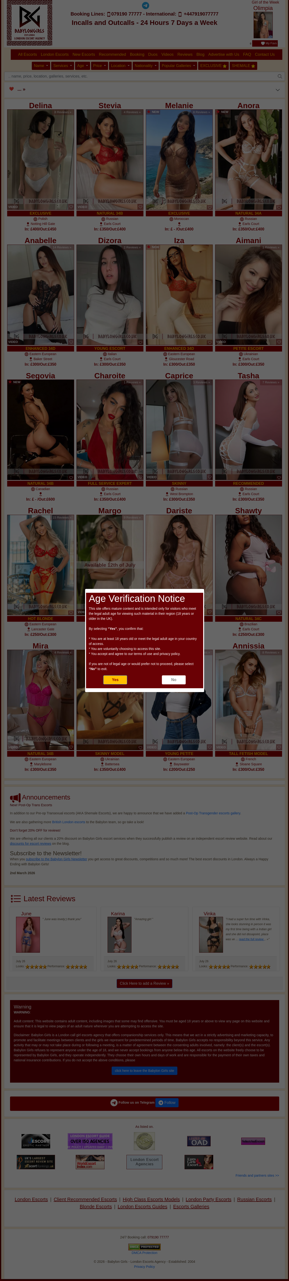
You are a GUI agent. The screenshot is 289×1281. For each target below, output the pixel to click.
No (173, 680)
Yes (115, 680)
